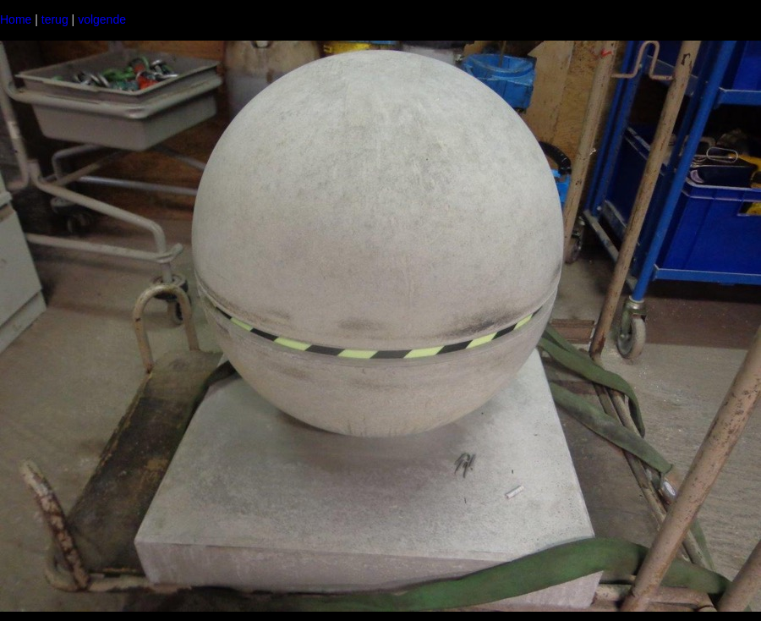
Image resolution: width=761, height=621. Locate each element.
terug (54, 19)
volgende (102, 19)
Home (15, 19)
